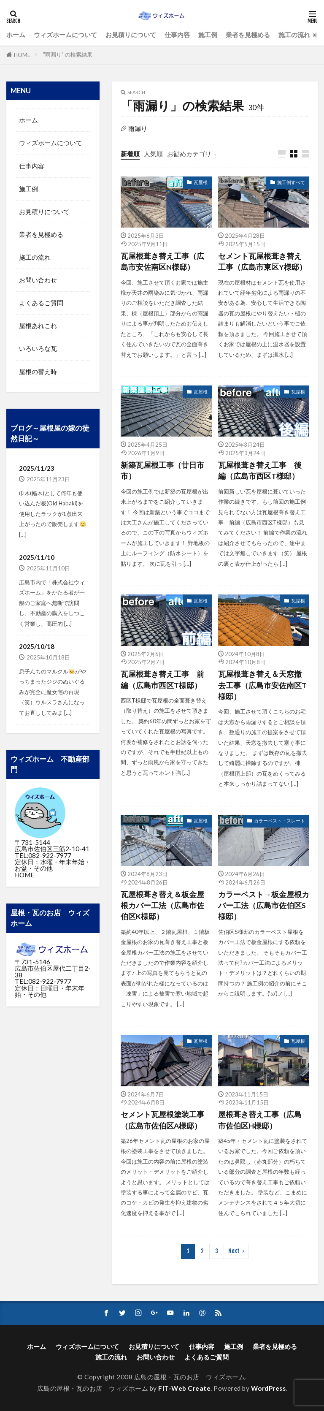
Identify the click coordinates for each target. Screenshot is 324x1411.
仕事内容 (177, 34)
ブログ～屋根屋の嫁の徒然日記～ (50, 433)
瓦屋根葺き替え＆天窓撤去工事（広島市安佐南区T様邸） (262, 685)
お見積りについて (130, 34)
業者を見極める (248, 34)
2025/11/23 (36, 468)
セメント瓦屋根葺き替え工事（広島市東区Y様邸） (262, 261)
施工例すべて (291, 182)
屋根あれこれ (38, 325)
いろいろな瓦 (38, 348)
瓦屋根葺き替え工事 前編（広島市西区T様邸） (162, 679)
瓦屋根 (201, 182)
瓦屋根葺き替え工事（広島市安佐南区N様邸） (162, 261)
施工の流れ (294, 34)
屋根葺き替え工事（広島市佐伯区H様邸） (260, 1120)
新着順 (130, 153)
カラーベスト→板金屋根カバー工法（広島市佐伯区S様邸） (263, 905)
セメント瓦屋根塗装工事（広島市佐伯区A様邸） (162, 1120)
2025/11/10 (36, 557)
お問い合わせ (38, 280)
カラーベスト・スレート (279, 820)
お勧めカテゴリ (189, 153)
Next (234, 1251)
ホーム (15, 34)
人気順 (153, 153)
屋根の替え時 (38, 371)
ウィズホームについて (65, 34)
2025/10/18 (36, 646)
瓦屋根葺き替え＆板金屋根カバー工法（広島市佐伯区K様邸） (162, 905)
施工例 (207, 34)
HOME (22, 55)
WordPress (268, 1388)
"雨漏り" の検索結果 (67, 54)
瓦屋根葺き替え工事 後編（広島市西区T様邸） (260, 470)
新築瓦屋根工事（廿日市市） (162, 470)
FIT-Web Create (184, 1388)
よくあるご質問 (41, 303)
